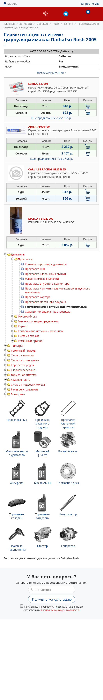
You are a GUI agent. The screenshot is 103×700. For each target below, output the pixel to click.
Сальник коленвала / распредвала (47, 311)
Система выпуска (22, 355)
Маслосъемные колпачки (42, 279)
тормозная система (24, 375)
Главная (9, 23)
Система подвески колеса (28, 384)
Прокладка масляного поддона (45, 302)
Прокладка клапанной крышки (45, 274)
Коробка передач (22, 365)
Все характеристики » (51, 72)
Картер (22, 326)
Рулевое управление (24, 389)
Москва (12, 3)
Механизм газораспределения (38, 321)
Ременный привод (30, 341)
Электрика (18, 394)
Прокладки (25, 259)
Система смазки (28, 336)
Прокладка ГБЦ (35, 269)
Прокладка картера (37, 297)
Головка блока (27, 316)
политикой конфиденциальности (60, 610)
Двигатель (18, 254)
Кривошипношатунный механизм (40, 331)
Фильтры (17, 345)
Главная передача (23, 370)
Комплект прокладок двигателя (46, 264)
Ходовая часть (20, 380)
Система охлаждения (25, 360)
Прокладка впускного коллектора (47, 283)
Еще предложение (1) (51, 118)
